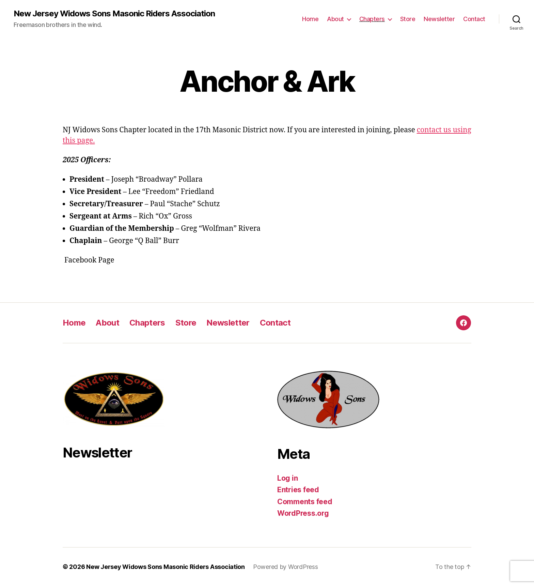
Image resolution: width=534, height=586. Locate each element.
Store (407, 18)
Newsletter (439, 18)
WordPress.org (303, 513)
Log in (287, 478)
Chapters (372, 18)
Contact (474, 18)
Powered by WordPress (285, 566)
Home (310, 18)
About (335, 18)
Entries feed (298, 489)
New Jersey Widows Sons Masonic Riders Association (114, 14)
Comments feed (304, 501)
